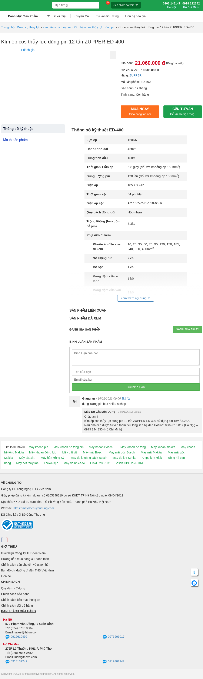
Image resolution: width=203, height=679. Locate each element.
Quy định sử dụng (13, 588)
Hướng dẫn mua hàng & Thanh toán (25, 559)
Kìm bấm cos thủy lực (57, 27)
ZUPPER (136, 75)
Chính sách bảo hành (15, 594)
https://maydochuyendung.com (33, 508)
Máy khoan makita (163, 447)
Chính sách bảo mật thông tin (20, 599)
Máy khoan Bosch (101, 447)
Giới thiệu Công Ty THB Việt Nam (23, 553)
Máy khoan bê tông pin (68, 447)
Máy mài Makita (151, 452)
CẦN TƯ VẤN (182, 111)
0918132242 (16, 662)
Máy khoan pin (38, 447)
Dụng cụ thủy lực (28, 27)
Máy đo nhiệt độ (74, 463)
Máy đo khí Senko (124, 457)
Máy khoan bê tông (133, 447)
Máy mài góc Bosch (122, 452)
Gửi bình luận (136, 387)
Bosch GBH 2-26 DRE (129, 463)
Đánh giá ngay (187, 329)
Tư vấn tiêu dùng (107, 16)
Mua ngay (140, 111)
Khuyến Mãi (82, 16)
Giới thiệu (60, 16)
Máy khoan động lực (42, 452)
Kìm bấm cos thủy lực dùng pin (94, 27)
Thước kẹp (51, 463)
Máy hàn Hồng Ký (52, 457)
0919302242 (113, 662)
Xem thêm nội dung (134, 298)
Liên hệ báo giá (135, 16)
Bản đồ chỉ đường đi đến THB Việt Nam (27, 570)
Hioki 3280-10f (99, 463)
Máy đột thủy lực (27, 463)
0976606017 (113, 637)
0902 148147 (171, 5)
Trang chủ (8, 27)
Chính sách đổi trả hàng (17, 605)
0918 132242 (191, 5)
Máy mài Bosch (93, 452)
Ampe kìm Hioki (152, 457)
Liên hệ (6, 576)
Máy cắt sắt (26, 457)
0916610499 (16, 637)
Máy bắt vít (69, 452)
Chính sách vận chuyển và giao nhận (25, 564)
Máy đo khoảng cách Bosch (88, 457)
